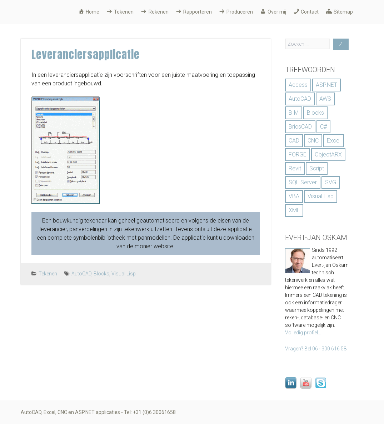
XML (294, 210)
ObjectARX (328, 154)
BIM (294, 112)
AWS (325, 98)
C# (323, 126)
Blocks (101, 273)
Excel (333, 140)
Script (316, 168)
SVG (330, 182)
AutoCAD (81, 273)
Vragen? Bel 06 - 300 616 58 (315, 348)
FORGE (297, 154)
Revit (295, 168)
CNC (313, 140)
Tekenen (48, 273)
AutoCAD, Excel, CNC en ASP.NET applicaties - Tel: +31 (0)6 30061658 (98, 412)
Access (298, 84)
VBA (294, 196)
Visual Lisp (123, 273)
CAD (294, 140)
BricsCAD (300, 126)
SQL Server (303, 182)
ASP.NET (326, 84)
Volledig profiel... (303, 332)
